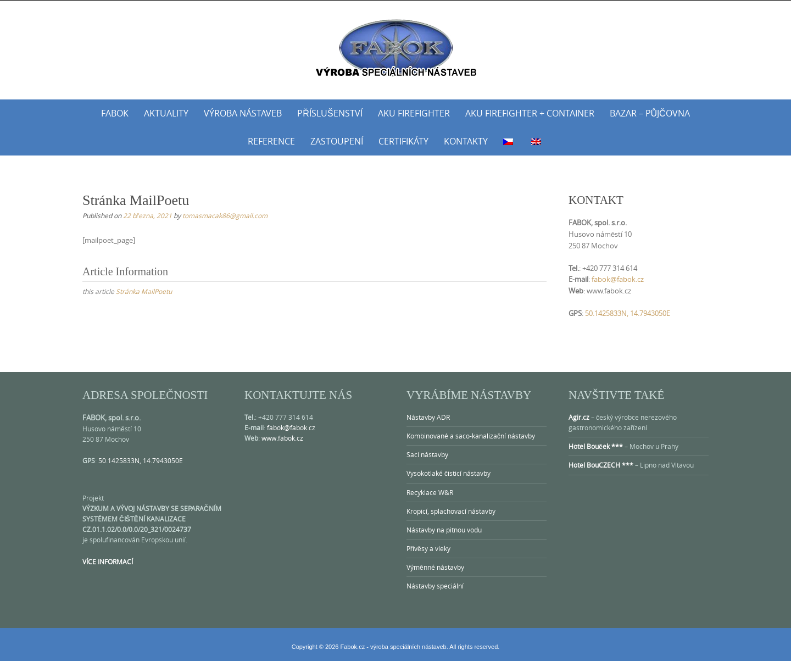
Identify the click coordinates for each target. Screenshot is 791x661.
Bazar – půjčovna (650, 113)
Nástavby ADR (428, 417)
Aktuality (166, 113)
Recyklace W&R (429, 492)
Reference (271, 141)
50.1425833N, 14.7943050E (627, 313)
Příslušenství (329, 113)
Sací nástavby (427, 454)
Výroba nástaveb (243, 113)
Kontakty (466, 141)
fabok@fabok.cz (618, 279)
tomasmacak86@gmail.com (225, 215)
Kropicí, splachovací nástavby (450, 511)
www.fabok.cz (282, 438)
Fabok (115, 113)
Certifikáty (403, 141)
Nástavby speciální (435, 585)
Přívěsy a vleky (428, 548)
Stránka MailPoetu (144, 291)
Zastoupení (336, 141)
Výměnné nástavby (435, 567)
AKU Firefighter (414, 113)
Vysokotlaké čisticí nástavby (448, 473)
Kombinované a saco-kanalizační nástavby (470, 435)
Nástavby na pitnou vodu (444, 529)
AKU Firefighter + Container (529, 113)
